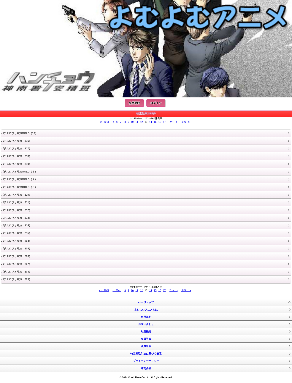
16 (159, 122)
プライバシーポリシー (146, 360)
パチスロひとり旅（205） (16, 248)
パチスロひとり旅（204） (16, 240)
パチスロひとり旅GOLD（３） (19, 187)
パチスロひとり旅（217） (16, 148)
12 (141, 122)
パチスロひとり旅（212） (16, 210)
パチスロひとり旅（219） (16, 163)
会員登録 (134, 103)
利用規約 (146, 316)
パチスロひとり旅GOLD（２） (19, 179)
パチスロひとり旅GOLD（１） (19, 171)
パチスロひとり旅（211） (16, 202)
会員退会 (146, 346)
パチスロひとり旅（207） (16, 263)
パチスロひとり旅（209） (16, 279)
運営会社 (146, 368)
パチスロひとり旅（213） (16, 217)
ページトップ (146, 302)
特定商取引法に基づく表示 (146, 353)
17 (164, 122)
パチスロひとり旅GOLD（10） (19, 133)
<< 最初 (104, 122)
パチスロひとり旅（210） (16, 194)
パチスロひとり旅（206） (16, 256)
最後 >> (186, 122)
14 (150, 122)
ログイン (155, 103)
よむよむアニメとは (146, 309)
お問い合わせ (146, 324)
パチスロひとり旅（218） (16, 156)
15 (155, 122)
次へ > (173, 122)
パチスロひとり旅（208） (16, 271)
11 (137, 122)
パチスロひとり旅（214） (16, 225)
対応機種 (146, 331)
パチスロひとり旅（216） (16, 140)
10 (132, 122)
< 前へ (116, 122)
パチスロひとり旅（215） (16, 233)
